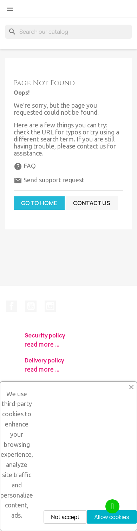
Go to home (39, 203)
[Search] (68, 32)
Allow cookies (111, 517)
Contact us (91, 203)
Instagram (50, 306)
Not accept (65, 517)
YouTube (31, 306)
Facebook (11, 306)
